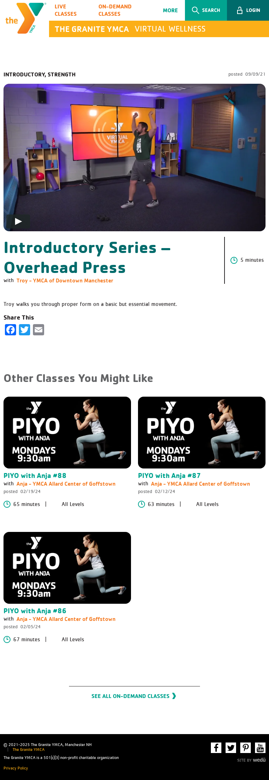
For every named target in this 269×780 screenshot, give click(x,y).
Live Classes (66, 10)
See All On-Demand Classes (130, 695)
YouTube (260, 748)
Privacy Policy (16, 768)
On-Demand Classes (115, 10)
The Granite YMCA (28, 750)
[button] (248, 10)
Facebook (216, 748)
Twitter (231, 748)
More (170, 10)
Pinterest (245, 748)
